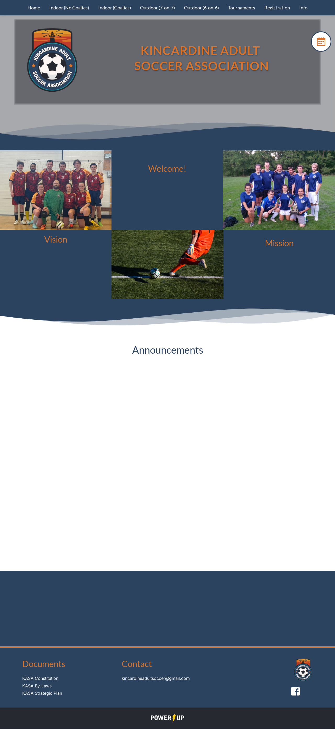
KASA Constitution (40, 679)
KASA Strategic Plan (42, 694)
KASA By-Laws (37, 686)
